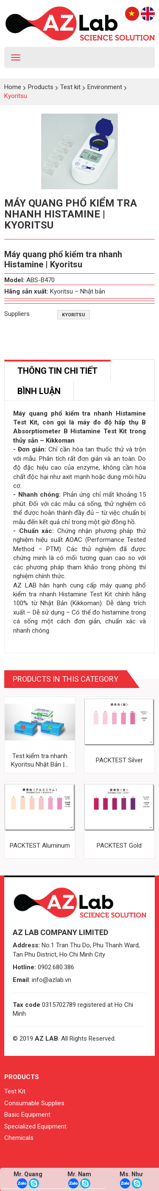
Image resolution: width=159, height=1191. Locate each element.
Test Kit (14, 1091)
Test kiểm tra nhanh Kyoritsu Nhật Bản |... (39, 760)
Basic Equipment (27, 1114)
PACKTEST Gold (119, 845)
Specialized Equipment (35, 1126)
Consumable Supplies (34, 1103)
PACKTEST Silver (119, 760)
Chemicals (18, 1138)
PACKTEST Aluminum (40, 845)
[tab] (57, 370)
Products (21, 1077)
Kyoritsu (73, 315)
